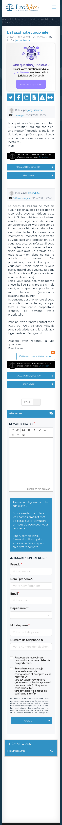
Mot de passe (19, 625)
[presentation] (12, 430)
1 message (18, 115)
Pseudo (15, 564)
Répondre (38, 175)
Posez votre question (35, 167)
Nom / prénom (21, 579)
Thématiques (31, 744)
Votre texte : (21, 423)
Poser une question (31, 84)
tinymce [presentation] (46, 489)
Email (14, 593)
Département (19, 608)
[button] (12, 430)
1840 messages (21, 198)
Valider (38, 720)
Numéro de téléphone (26, 640)
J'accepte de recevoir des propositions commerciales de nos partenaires (32, 660)
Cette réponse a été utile (37, 355)
